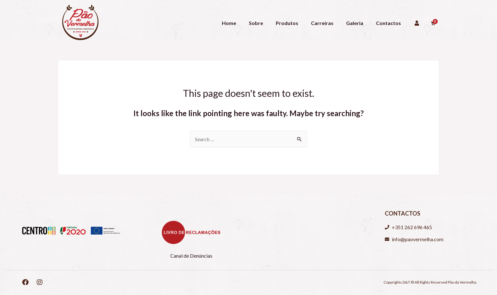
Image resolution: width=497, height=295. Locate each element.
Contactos (388, 23)
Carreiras (322, 23)
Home (229, 23)
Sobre (256, 23)
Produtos (287, 23)
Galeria (354, 23)
